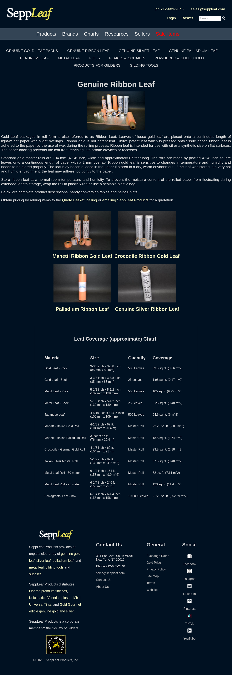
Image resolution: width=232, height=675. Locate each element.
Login (171, 18)
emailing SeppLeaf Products (125, 200)
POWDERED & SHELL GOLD (179, 58)
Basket (187, 18)
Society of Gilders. (65, 628)
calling (92, 200)
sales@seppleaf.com (208, 9)
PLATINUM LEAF (34, 58)
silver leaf (43, 561)
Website (152, 589)
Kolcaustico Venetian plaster (50, 598)
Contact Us (103, 579)
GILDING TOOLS (144, 65)
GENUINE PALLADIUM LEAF (193, 51)
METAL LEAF (69, 58)
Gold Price (154, 562)
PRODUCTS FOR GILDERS (97, 65)
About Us (102, 586)
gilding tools (54, 567)
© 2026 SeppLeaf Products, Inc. (56, 660)
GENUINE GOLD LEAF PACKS (32, 51)
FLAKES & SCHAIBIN (127, 58)
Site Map (153, 576)
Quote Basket (73, 200)
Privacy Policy (156, 569)
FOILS (94, 58)
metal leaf (36, 567)
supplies (35, 574)
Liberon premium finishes (48, 591)
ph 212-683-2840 (169, 9)
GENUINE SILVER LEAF (139, 51)
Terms (151, 583)
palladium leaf (63, 561)
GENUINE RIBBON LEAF (88, 51)
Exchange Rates (158, 556)
